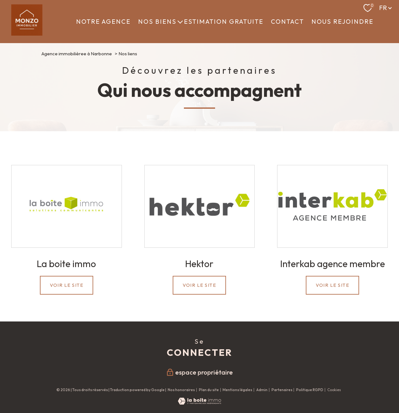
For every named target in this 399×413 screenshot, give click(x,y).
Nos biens (157, 21)
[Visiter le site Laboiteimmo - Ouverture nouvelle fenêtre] (199, 402)
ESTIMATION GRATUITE (223, 21)
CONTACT (287, 21)
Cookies (334, 390)
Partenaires (282, 389)
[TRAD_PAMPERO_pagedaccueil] (26, 33)
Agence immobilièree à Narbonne (76, 54)
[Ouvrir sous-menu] (180, 22)
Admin (261, 389)
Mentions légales (237, 389)
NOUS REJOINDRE (342, 21)
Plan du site (209, 389)
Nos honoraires (181, 389)
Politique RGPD (309, 389)
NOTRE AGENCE (103, 21)
